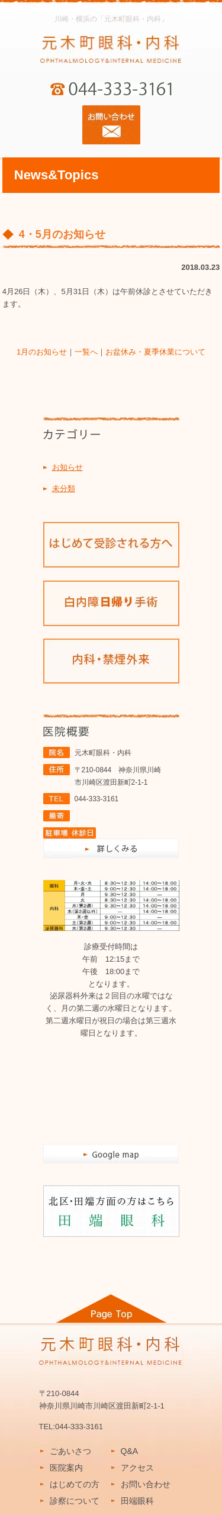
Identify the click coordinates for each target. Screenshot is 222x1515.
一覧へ (86, 351)
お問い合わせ (145, 1484)
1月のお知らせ (42, 351)
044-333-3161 (97, 799)
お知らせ (67, 467)
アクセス (137, 1467)
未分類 (63, 488)
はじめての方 (74, 1484)
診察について (74, 1501)
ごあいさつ (70, 1451)
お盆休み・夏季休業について (155, 351)
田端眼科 (137, 1501)
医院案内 (66, 1467)
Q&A (130, 1451)
